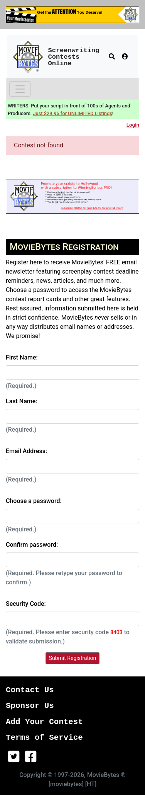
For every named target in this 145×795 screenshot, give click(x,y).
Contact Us (30, 690)
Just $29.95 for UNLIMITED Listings (72, 113)
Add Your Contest (44, 721)
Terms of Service (44, 737)
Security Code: (26, 603)
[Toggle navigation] (20, 89)
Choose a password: (34, 501)
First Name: (22, 357)
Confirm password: (32, 544)
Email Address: (26, 451)
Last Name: (21, 401)
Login (132, 125)
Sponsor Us (30, 705)
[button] (112, 56)
